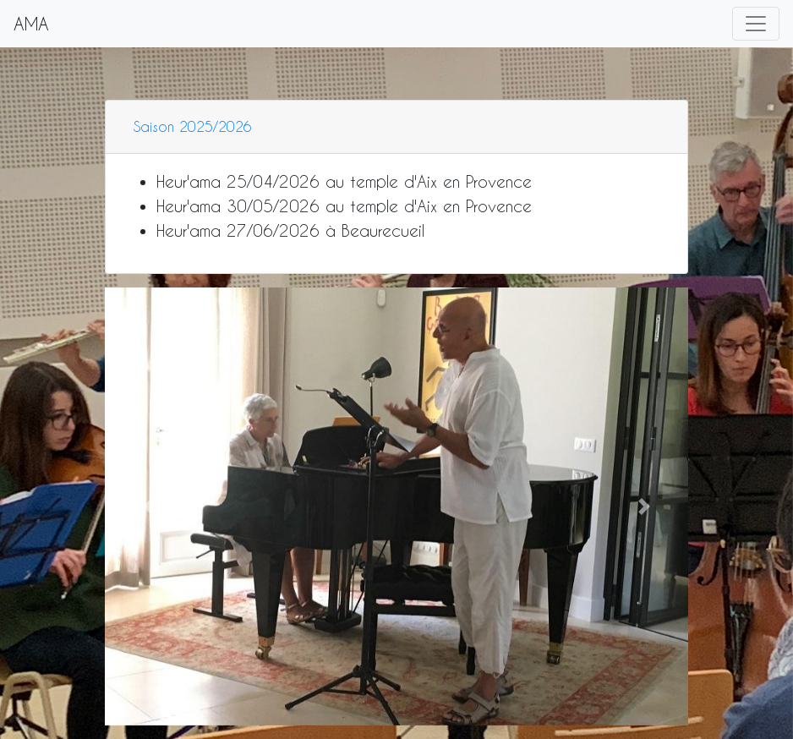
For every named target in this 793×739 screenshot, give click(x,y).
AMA (31, 24)
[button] (149, 506)
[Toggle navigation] (755, 24)
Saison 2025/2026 (193, 126)
